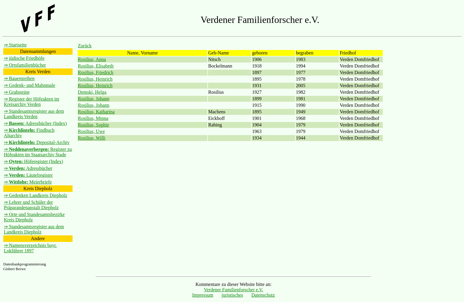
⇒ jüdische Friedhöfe (24, 58)
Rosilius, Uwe (91, 131)
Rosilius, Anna (92, 59)
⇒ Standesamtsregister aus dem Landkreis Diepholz (34, 229)
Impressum (202, 295)
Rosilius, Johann (93, 98)
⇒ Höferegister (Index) (33, 161)
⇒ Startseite (15, 44)
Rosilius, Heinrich (95, 79)
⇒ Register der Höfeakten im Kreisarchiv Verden (31, 101)
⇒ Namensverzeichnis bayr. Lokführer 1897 (30, 248)
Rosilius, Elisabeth (96, 65)
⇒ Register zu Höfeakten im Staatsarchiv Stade (38, 152)
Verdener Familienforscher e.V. (233, 289)
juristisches (232, 295)
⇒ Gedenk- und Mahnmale (29, 85)
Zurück (85, 45)
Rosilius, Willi (91, 137)
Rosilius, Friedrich (95, 72)
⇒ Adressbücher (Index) (35, 123)
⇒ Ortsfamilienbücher (25, 65)
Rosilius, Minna (93, 118)
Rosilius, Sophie (93, 124)
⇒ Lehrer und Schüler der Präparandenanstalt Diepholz (31, 205)
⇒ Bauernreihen (19, 78)
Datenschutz (263, 295)
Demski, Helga (92, 92)
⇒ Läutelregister (28, 175)
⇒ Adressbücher (28, 168)
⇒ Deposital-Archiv (37, 142)
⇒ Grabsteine (16, 92)
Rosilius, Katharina (96, 111)
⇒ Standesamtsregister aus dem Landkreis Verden (34, 114)
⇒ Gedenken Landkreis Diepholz (35, 195)
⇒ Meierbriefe (28, 181)
